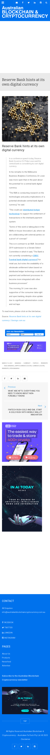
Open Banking (14, 368)
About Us (6, 654)
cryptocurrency (20, 366)
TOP (25, 721)
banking (11, 366)
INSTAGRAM (8, 638)
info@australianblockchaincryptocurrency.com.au (23, 612)
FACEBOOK (7, 622)
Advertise (6, 665)
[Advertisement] (25, 47)
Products (6, 658)
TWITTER (7, 627)
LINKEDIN (7, 633)
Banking (18, 363)
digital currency (33, 366)
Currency (26, 363)
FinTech (36, 363)
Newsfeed (6, 661)
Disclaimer (25, 739)
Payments (44, 363)
